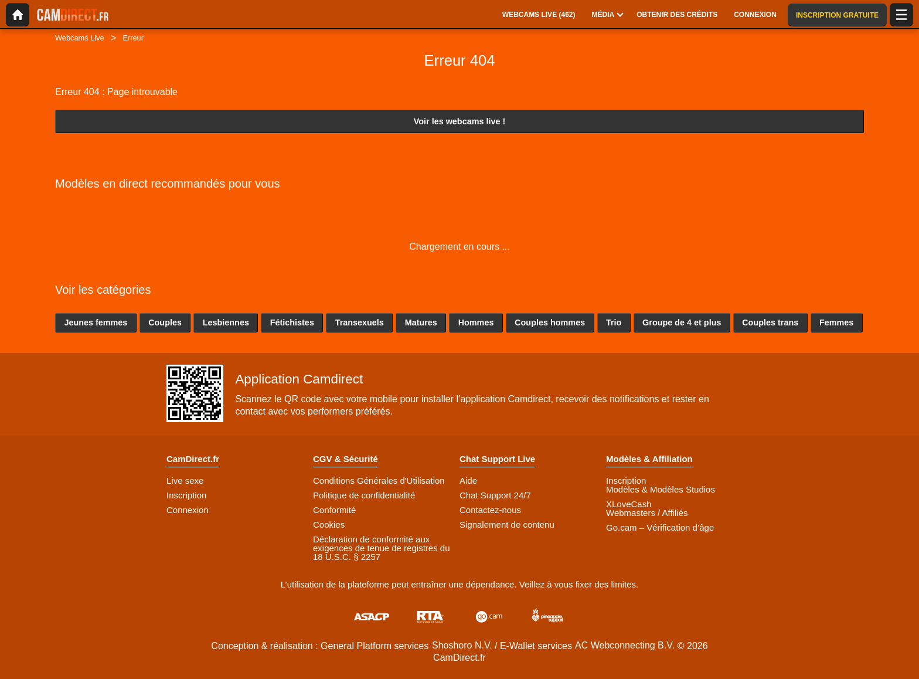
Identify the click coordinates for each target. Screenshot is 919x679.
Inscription (186, 495)
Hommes (476, 322)
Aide (468, 481)
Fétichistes (292, 322)
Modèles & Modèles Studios (660, 489)
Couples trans (770, 322)
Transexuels (359, 322)
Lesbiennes (226, 322)
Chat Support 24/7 (495, 495)
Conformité (334, 510)
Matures (421, 322)
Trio (613, 322)
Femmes (836, 322)
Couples (165, 322)
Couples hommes (550, 322)
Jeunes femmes (95, 322)
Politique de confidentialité (364, 495)
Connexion (187, 510)
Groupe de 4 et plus (681, 322)
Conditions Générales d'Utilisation (379, 481)
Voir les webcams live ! (460, 121)
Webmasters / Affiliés (647, 513)
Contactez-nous (490, 510)
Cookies (329, 524)
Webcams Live (79, 37)
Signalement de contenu (507, 524)
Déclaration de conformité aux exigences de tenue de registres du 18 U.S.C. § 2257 (381, 548)
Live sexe (184, 481)
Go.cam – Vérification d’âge (660, 527)
